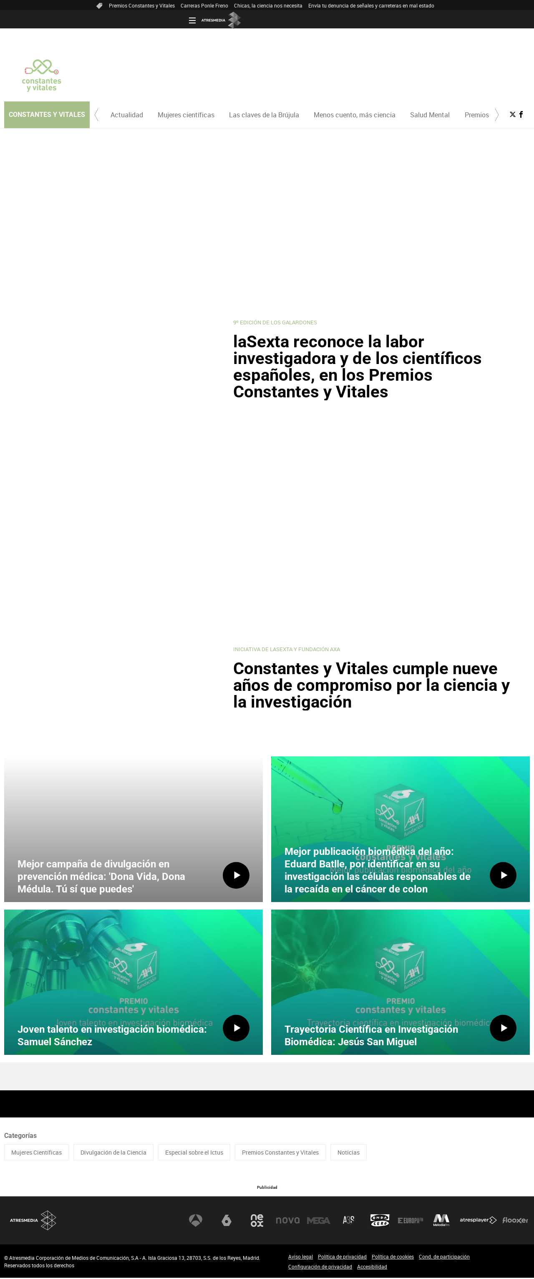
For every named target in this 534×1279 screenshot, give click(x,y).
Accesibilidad (372, 1267)
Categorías (20, 1137)
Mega (318, 1221)
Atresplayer (478, 1221)
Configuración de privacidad (320, 1267)
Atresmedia (33, 1221)
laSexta (226, 1221)
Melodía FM (441, 1221)
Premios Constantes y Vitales (142, 5)
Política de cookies (393, 1257)
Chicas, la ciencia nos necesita (268, 5)
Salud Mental (430, 114)
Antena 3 (195, 1221)
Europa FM (410, 1221)
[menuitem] (126, 115)
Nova (287, 1221)
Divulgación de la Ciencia (113, 1154)
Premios (477, 114)
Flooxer (515, 1221)
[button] (96, 115)
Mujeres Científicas (36, 1154)
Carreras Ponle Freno (204, 5)
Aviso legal (300, 1257)
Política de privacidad (342, 1257)
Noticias (349, 1154)
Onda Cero (380, 1221)
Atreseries (349, 1221)
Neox (257, 1221)
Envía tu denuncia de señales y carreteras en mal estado (371, 5)
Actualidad (127, 114)
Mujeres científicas (186, 114)
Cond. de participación (444, 1257)
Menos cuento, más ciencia (354, 114)
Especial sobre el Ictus (194, 1154)
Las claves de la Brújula (264, 114)
